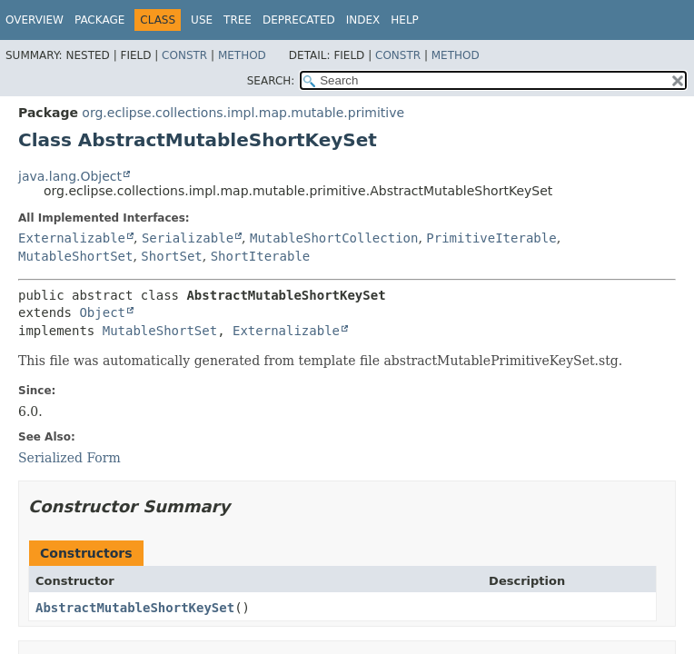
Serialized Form (69, 458)
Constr (184, 55)
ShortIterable (261, 256)
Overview (34, 20)
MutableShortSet (75, 256)
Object (102, 312)
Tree (237, 20)
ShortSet (171, 256)
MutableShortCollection (334, 238)
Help (405, 20)
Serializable (187, 238)
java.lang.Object (70, 176)
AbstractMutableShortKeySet (134, 607)
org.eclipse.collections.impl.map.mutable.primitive (243, 112)
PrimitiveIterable (491, 238)
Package (99, 20)
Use (202, 20)
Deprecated (299, 20)
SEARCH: (271, 80)
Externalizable (71, 238)
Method (242, 55)
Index (363, 20)
